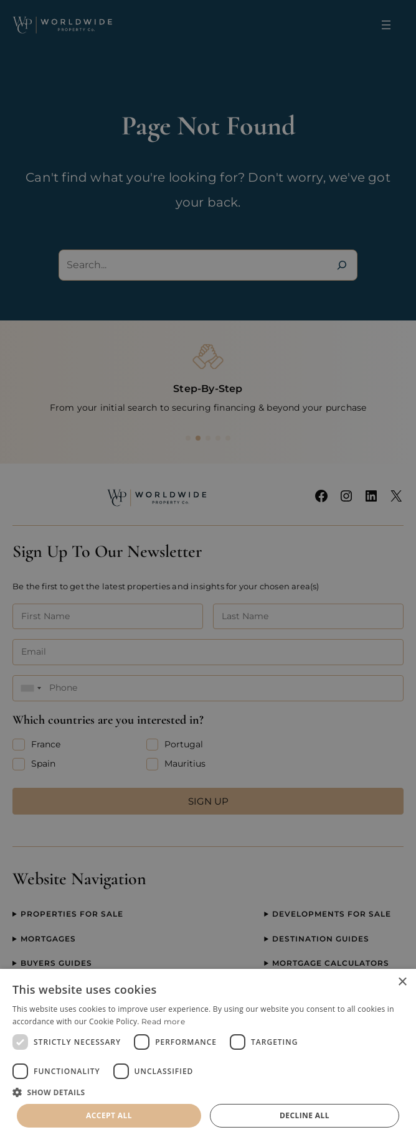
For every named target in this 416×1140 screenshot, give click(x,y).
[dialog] (208, 1054)
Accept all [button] (109, 1115)
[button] (208, 1092)
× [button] (402, 982)
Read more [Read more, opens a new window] (163, 1021)
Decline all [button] (304, 1115)
